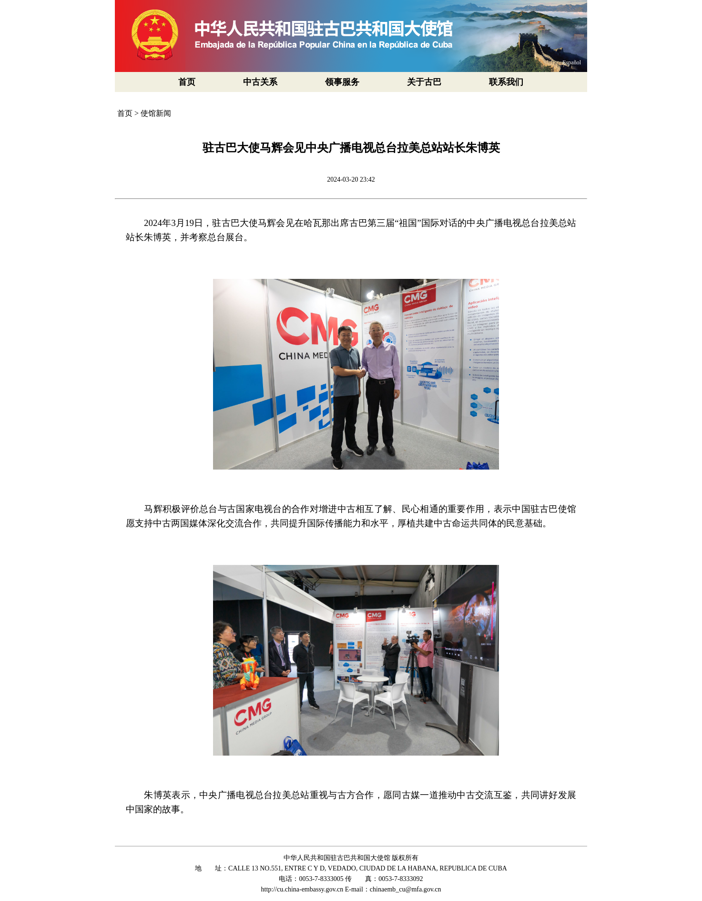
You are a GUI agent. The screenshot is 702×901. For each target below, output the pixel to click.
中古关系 (260, 82)
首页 (186, 82)
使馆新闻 (156, 113)
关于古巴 (424, 82)
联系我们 (506, 82)
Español (571, 62)
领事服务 (342, 82)
